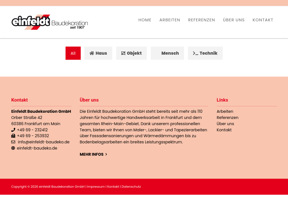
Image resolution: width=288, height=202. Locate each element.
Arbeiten (169, 20)
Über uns (234, 20)
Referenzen (201, 20)
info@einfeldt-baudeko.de (44, 142)
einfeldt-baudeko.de (37, 148)
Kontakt (263, 20)
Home (145, 20)
